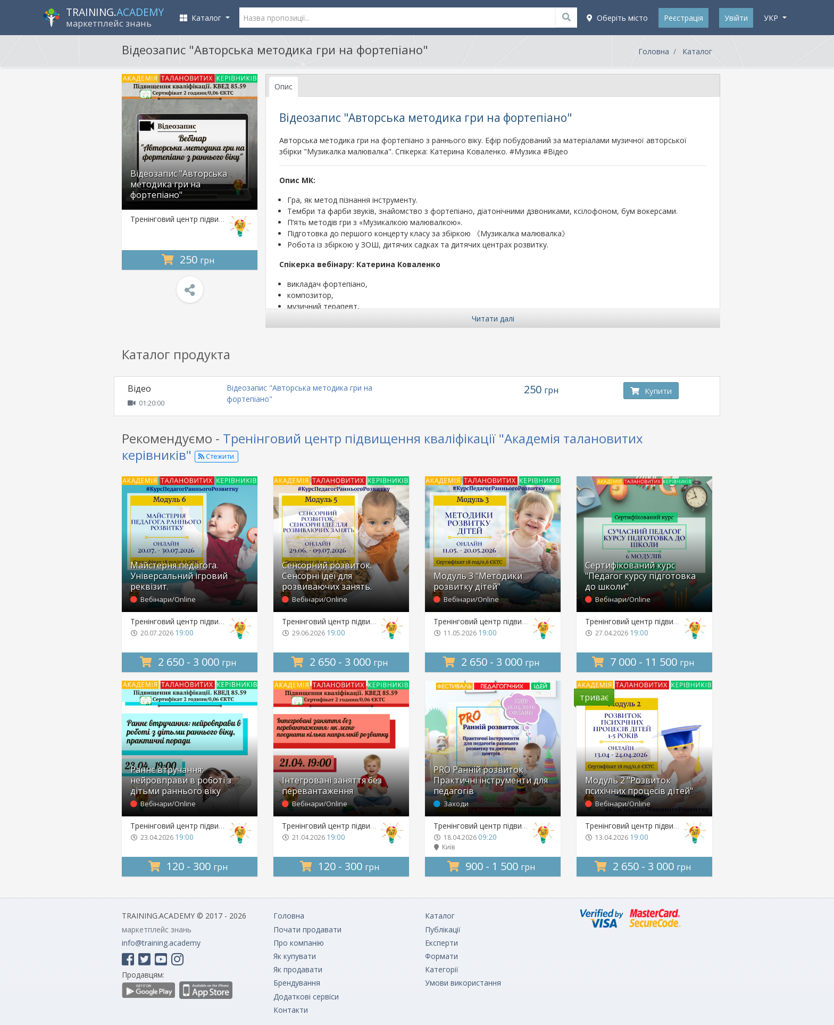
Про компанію (298, 943)
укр (772, 18)
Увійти (736, 18)
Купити (651, 390)
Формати (441, 956)
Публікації (443, 929)
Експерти (441, 943)
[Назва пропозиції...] (408, 17)
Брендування (296, 983)
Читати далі (493, 318)
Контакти (290, 1010)
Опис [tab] (283, 86)
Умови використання (463, 983)
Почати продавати (307, 929)
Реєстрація (683, 18)
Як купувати (294, 956)
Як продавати (297, 969)
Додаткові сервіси (306, 996)
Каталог (697, 51)
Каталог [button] (201, 18)
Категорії (441, 969)
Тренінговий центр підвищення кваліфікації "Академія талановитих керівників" (382, 446)
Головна (653, 51)
